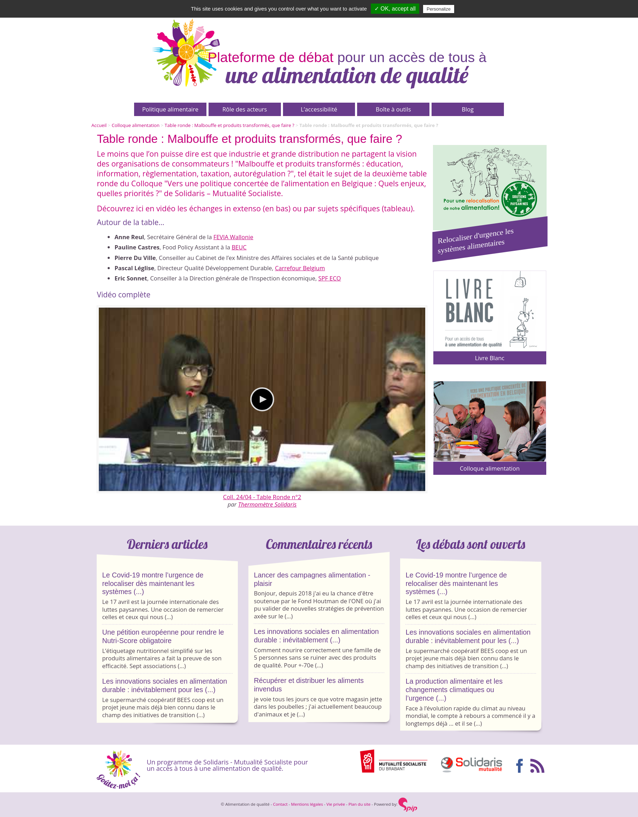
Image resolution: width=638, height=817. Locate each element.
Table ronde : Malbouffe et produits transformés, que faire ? (229, 125)
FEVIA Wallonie (233, 237)
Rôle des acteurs (244, 109)
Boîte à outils (393, 109)
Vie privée (335, 804)
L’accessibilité (319, 109)
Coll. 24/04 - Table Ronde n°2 (262, 497)
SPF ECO (329, 278)
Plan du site (359, 804)
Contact (280, 804)
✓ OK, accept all (395, 9)
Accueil (99, 125)
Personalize (439, 9)
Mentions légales (307, 804)
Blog (468, 109)
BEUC (238, 247)
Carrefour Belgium (300, 268)
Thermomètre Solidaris (267, 504)
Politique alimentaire (170, 109)
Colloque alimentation (136, 125)
